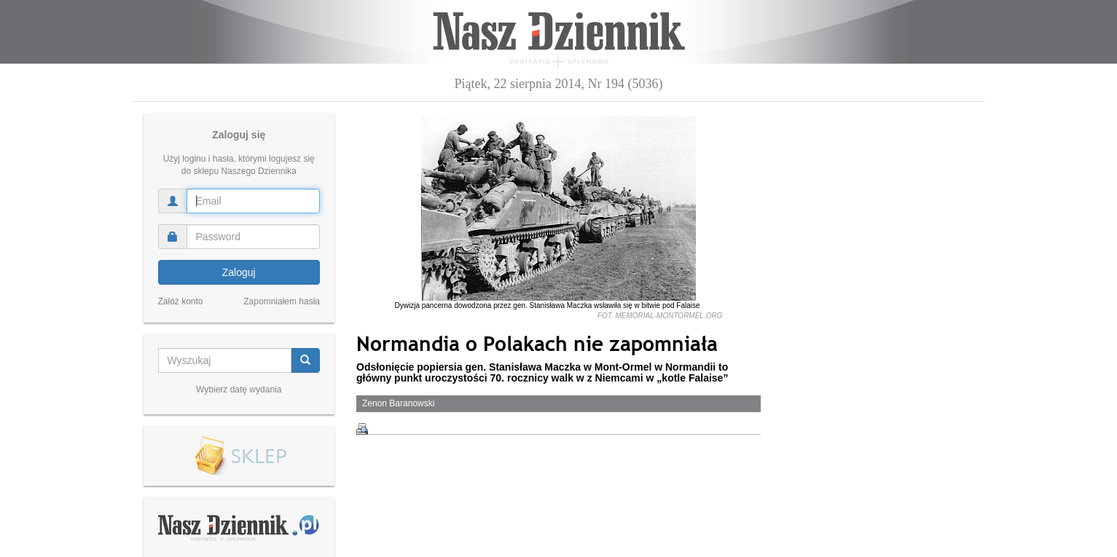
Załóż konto (180, 301)
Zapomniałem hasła (281, 301)
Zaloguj (239, 272)
